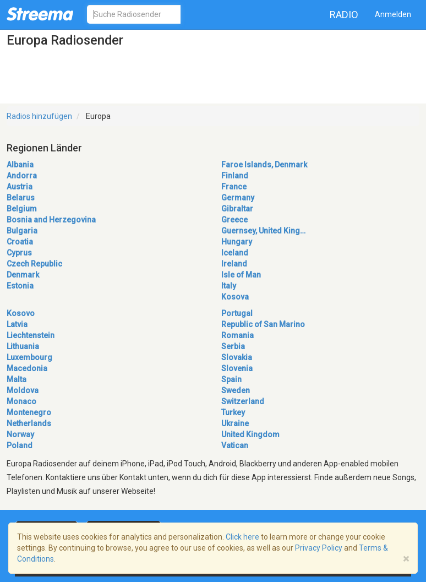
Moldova (23, 390)
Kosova (235, 296)
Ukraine (235, 423)
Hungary (236, 241)
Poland (19, 445)
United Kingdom (250, 434)
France (234, 186)
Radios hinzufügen (39, 116)
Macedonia (27, 368)
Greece (234, 219)
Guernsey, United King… (263, 230)
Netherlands (29, 423)
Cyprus (19, 252)
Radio (344, 14)
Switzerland (242, 401)
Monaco (21, 401)
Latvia (17, 324)
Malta (16, 379)
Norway (20, 434)
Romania (237, 335)
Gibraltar (237, 208)
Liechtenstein (30, 335)
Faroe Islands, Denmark (264, 164)
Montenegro (29, 412)
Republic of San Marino (263, 324)
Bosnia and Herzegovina (51, 219)
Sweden (235, 390)
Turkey (233, 412)
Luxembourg (29, 357)
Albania (20, 164)
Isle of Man (241, 274)
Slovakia (236, 357)
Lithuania (23, 346)
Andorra (22, 175)
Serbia (233, 346)
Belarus (21, 197)
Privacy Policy (318, 547)
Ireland (234, 263)
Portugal (237, 313)
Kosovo (21, 313)
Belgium (22, 208)
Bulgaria (22, 230)
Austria (19, 186)
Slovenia (237, 368)
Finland (234, 175)
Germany (237, 197)
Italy (228, 285)
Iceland (234, 252)
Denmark (23, 274)
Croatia (20, 241)
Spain (231, 379)
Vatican (234, 445)
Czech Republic (34, 263)
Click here (242, 536)
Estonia (20, 285)
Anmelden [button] (393, 14)
